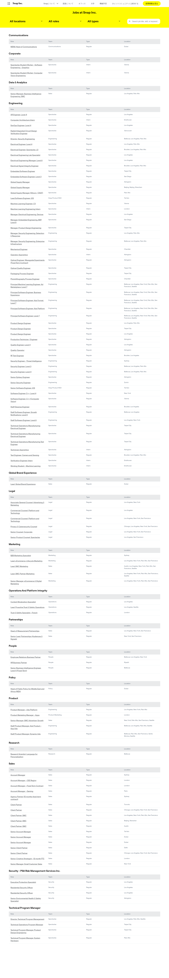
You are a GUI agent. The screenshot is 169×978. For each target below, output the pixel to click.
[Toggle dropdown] (42, 21)
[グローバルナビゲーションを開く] (9, 3)
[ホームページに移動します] (18, 3)
